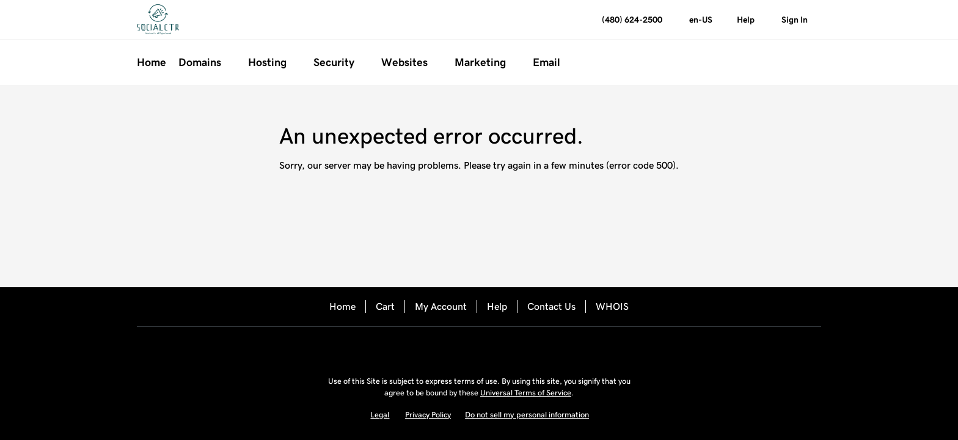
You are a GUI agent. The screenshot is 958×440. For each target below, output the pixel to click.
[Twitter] (479, 348)
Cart (385, 306)
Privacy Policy (428, 414)
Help (497, 306)
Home (342, 306)
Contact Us (551, 306)
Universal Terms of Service (525, 392)
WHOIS (612, 306)
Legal (379, 414)
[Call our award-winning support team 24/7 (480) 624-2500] (745, 20)
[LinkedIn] (513, 348)
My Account (441, 306)
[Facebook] (444, 348)
